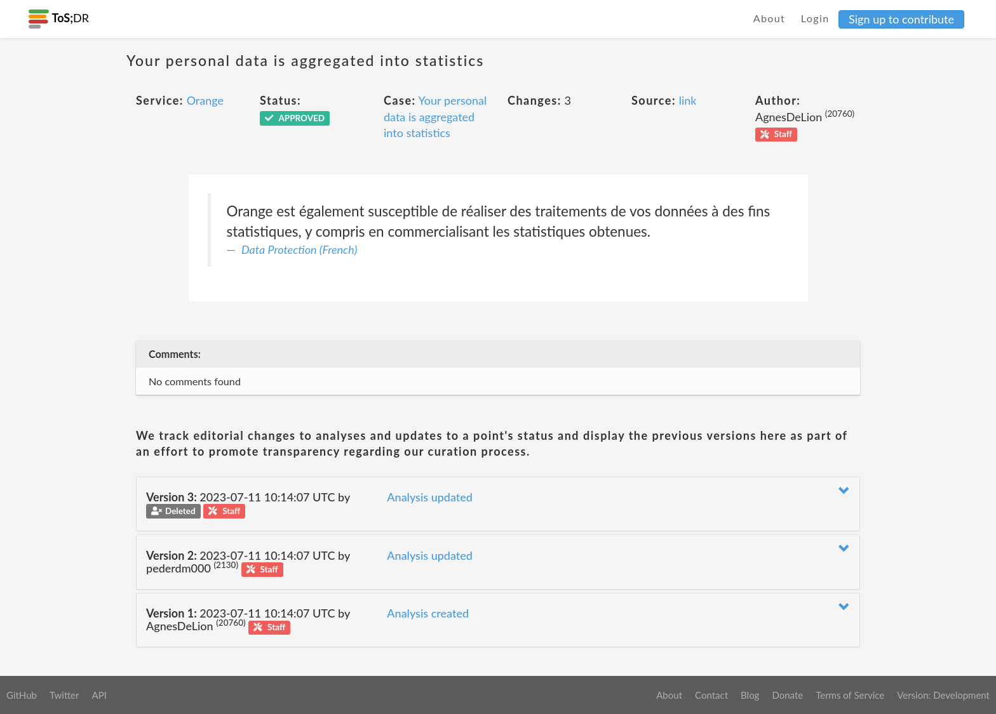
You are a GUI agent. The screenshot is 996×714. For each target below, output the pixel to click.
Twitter (64, 695)
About (769, 18)
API (98, 695)
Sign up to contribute (901, 19)
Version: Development (943, 695)
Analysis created (428, 613)
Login (815, 18)
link (688, 100)
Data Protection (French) (299, 249)
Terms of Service (850, 695)
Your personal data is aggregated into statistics (435, 116)
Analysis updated (430, 497)
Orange (205, 100)
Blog (750, 695)
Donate (787, 695)
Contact (711, 695)
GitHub (21, 695)
